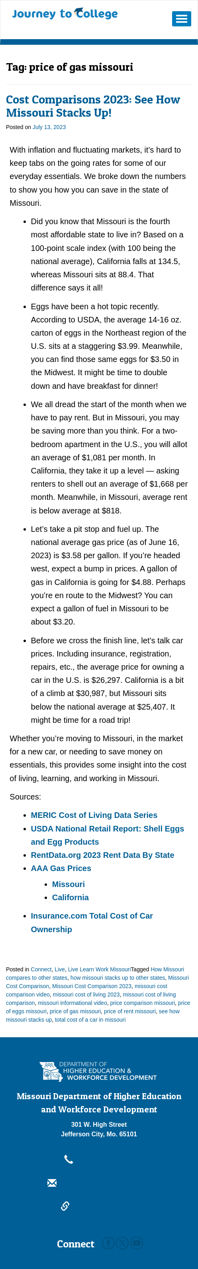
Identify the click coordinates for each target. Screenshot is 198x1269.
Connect (41, 969)
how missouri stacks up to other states (118, 978)
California (70, 897)
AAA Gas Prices (61, 868)
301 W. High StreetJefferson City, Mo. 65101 (99, 1129)
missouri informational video (72, 1003)
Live (60, 969)
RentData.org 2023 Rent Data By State (102, 855)
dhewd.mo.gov (99, 1206)
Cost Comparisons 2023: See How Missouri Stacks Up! (93, 105)
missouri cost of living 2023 (86, 994)
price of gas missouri (75, 1011)
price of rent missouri (130, 1011)
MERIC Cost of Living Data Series (94, 815)
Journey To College (65, 13)
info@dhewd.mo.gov (99, 1183)
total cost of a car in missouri (90, 1019)
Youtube (136, 1243)
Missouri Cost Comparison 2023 (91, 986)
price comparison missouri (142, 1003)
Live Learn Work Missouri (99, 969)
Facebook (108, 1243)
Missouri (68, 884)
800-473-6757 (99, 1160)
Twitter (122, 1243)
